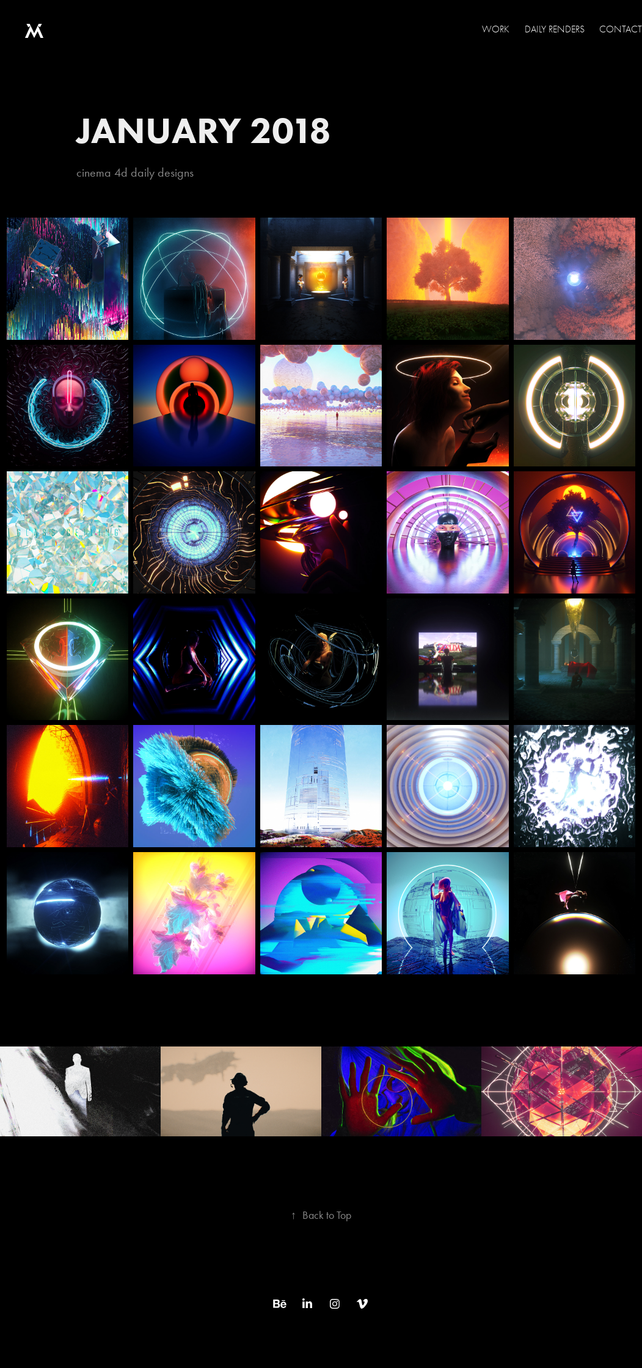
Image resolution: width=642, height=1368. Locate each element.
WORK (495, 29)
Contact (620, 29)
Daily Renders (555, 29)
